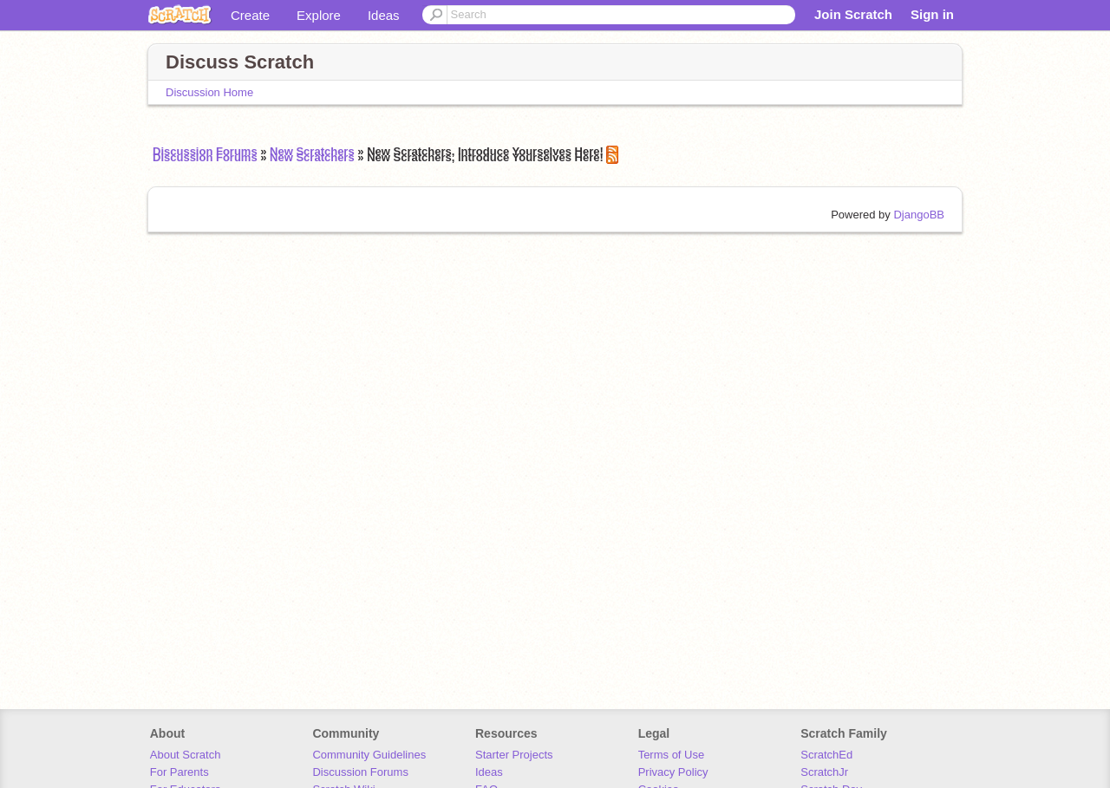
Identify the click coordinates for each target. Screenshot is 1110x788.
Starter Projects (514, 754)
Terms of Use (671, 754)
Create (250, 15)
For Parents (179, 771)
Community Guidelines (369, 754)
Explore (319, 15)
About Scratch (185, 754)
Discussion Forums (205, 157)
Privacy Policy (673, 771)
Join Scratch (853, 14)
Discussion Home (209, 92)
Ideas (384, 15)
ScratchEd (826, 754)
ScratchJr (824, 771)
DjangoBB (918, 214)
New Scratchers (312, 157)
